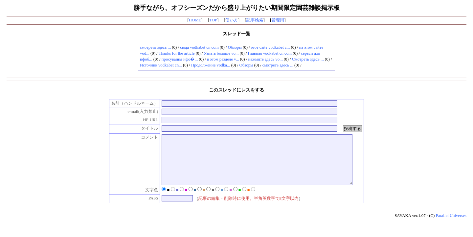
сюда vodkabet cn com (199, 47)
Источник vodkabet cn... (161, 65)
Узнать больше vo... (221, 53)
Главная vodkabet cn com (270, 53)
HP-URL (143, 120)
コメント (142, 137)
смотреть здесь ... (155, 47)
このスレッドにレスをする (236, 89)
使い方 (231, 20)
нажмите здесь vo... (265, 59)
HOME (195, 20)
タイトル (142, 128)
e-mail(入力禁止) (136, 111)
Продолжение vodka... (210, 65)
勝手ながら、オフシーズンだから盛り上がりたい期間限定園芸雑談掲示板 (237, 7)
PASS (146, 208)
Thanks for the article (177, 53)
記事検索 (254, 20)
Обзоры (235, 47)
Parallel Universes (451, 225)
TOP (213, 20)
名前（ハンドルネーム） (127, 103)
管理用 (277, 20)
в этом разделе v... (223, 59)
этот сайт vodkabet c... (270, 47)
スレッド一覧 (236, 33)
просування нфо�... (180, 59)
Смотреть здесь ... (308, 59)
